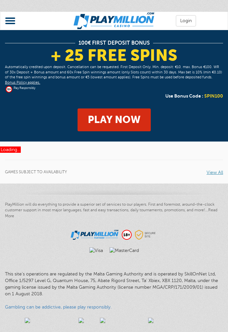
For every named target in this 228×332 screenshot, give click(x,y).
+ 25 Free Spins (114, 55)
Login (186, 20)
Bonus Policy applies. (22, 82)
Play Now (114, 119)
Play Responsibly (24, 88)
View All (215, 172)
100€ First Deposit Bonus (114, 43)
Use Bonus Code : (194, 96)
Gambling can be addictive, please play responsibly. (58, 307)
